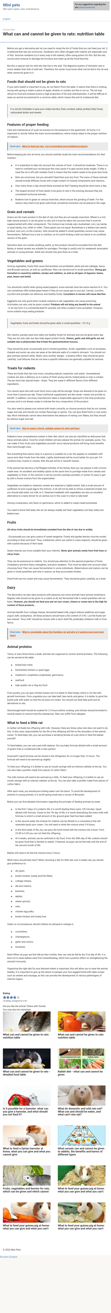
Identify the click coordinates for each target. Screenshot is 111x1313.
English (6, 19)
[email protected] (87, 7)
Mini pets (11, 5)
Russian (4, 1311)
